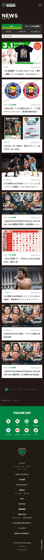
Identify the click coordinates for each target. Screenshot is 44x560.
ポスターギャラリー (22, 485)
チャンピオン (18, 493)
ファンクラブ (22, 528)
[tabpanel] (22, 210)
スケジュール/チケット (22, 474)
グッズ (25, 469)
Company (22, 546)
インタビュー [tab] (35, 32)
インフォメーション (18, 466)
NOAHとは (22, 504)
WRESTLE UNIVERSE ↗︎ (22, 533)
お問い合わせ (22, 514)
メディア (28, 466)
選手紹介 (22, 490)
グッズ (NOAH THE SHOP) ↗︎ (22, 523)
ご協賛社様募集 (27, 518)
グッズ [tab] (8, 32)
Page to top (42, 545)
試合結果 (22, 479)
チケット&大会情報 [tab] (32, 26)
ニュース (22, 463)
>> (37, 389)
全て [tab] (11, 26)
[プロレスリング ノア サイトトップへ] (8, 5)
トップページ (5, 400)
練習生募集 (22, 509)
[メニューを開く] (40, 5)
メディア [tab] (22, 32)
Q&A (22, 499)
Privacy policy (22, 549)
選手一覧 (26, 493)
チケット (19, 469)
